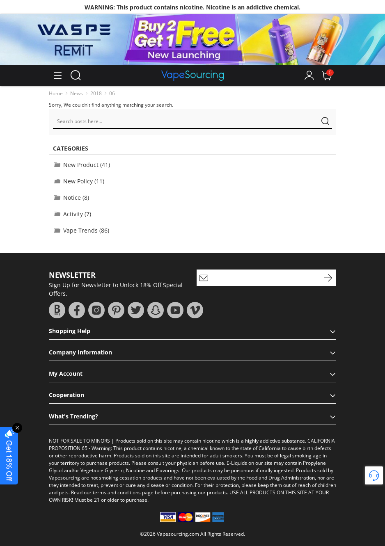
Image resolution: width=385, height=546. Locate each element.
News (76, 93)
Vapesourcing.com (178, 533)
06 (112, 93)
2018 (96, 93)
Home (56, 93)
